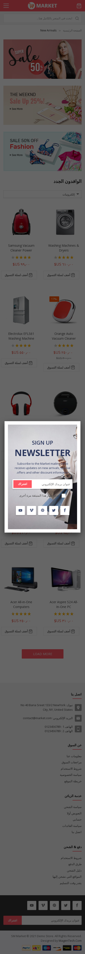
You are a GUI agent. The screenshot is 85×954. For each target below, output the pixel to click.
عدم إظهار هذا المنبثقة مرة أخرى (39, 495)
